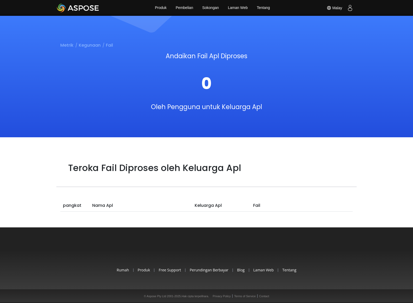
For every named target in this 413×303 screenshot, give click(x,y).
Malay (334, 8)
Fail (109, 45)
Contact (264, 296)
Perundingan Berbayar (209, 269)
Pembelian (184, 8)
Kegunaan (90, 45)
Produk (160, 8)
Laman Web (238, 8)
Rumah (121, 269)
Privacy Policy (221, 296)
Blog (241, 269)
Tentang (263, 8)
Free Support (169, 269)
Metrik (66, 45)
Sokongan (210, 8)
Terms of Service (245, 296)
